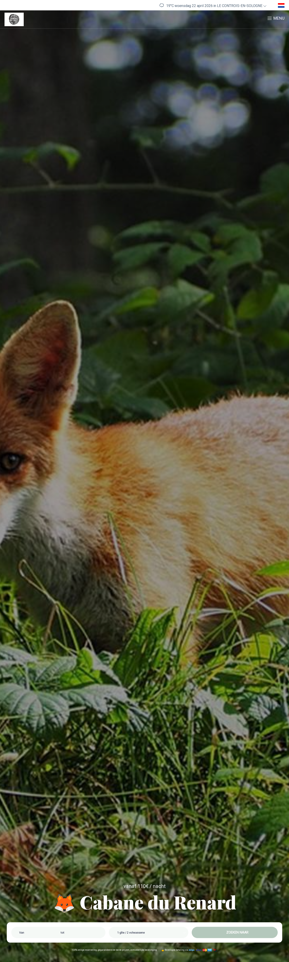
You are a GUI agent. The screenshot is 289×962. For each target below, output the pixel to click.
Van (21, 932)
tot (62, 932)
